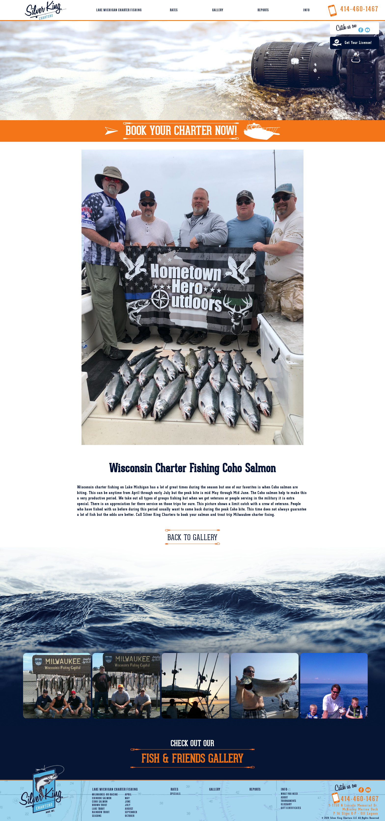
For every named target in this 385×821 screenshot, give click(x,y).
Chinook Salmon (101, 798)
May (127, 798)
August (129, 809)
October (130, 816)
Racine (112, 795)
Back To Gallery (192, 537)
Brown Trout (99, 805)
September (131, 812)
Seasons (96, 816)
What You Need (289, 794)
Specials (175, 794)
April (128, 795)
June (128, 802)
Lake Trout (98, 809)
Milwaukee (98, 795)
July (127, 805)
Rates (174, 10)
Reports (263, 10)
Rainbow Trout (101, 812)
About (284, 797)
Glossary (286, 804)
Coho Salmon (100, 802)
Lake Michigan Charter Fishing (119, 10)
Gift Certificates (291, 808)
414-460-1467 (352, 9)
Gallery (217, 10)
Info (306, 10)
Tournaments (288, 801)
